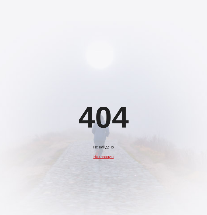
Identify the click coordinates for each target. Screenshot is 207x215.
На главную (103, 157)
